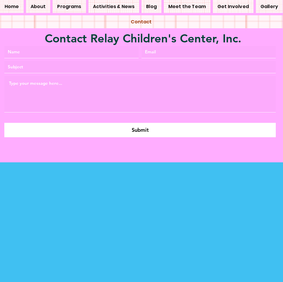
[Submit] (140, 130)
